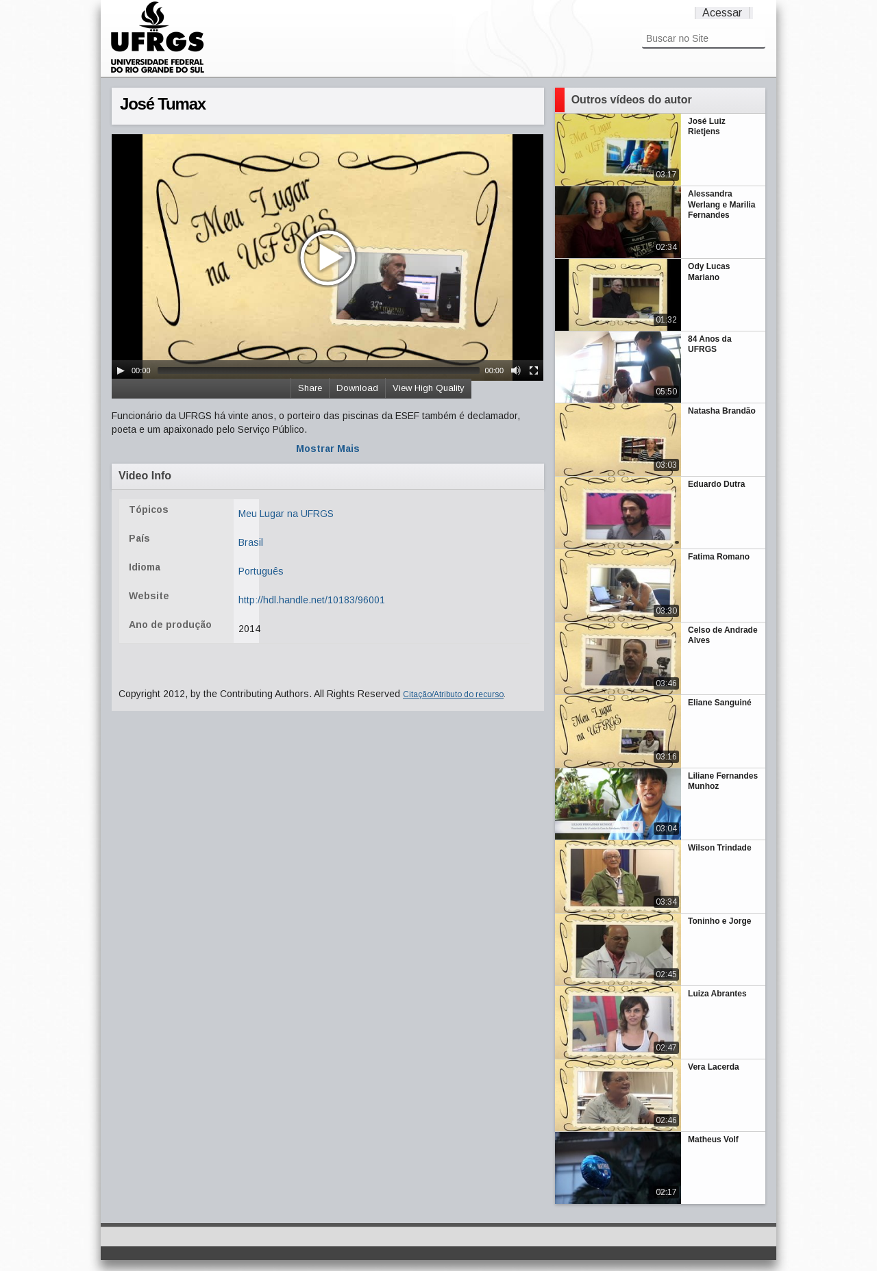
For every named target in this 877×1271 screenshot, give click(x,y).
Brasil (250, 542)
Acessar (722, 12)
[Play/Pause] (120, 370)
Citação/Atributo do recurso (453, 694)
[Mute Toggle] (515, 370)
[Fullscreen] (533, 370)
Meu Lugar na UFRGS (286, 513)
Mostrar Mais (328, 448)
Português (261, 571)
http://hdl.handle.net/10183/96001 (311, 599)
